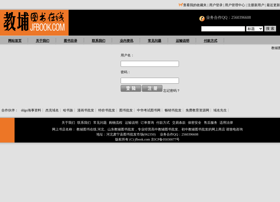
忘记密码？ (171, 91)
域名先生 (220, 110)
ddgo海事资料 (31, 110)
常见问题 (154, 41)
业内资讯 (126, 41)
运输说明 (182, 41)
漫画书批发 (85, 110)
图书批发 (126, 110)
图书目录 (70, 41)
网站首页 (15, 41)
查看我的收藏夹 (193, 5)
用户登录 (216, 5)
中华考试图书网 (148, 110)
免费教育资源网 (197, 110)
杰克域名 (52, 110)
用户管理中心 (235, 5)
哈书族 (68, 110)
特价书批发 (106, 110)
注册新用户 (256, 5)
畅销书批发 (173, 110)
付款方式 (210, 41)
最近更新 (273, 5)
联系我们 (98, 41)
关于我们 (42, 41)
